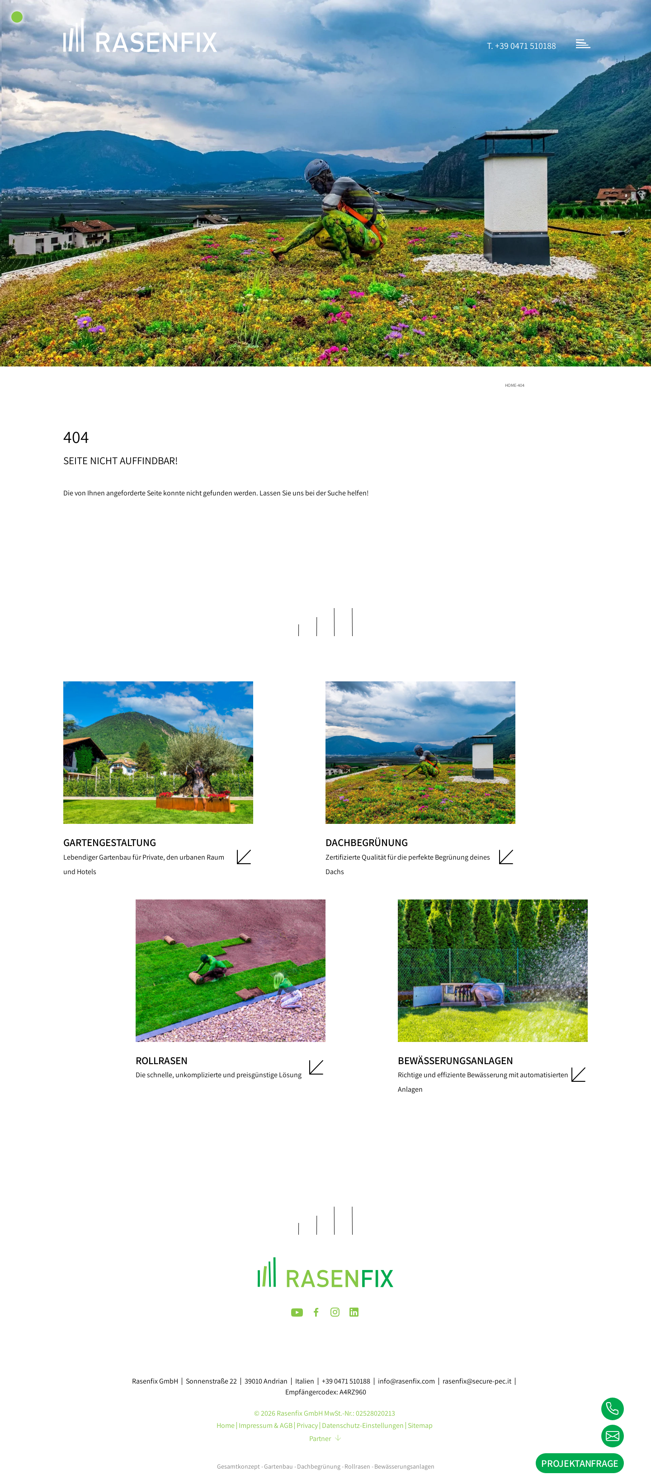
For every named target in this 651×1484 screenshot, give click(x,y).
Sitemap (420, 1425)
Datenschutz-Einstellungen (363, 1425)
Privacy (307, 1425)
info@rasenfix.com (406, 1381)
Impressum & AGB (265, 1425)
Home (510, 385)
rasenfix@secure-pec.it (477, 1381)
